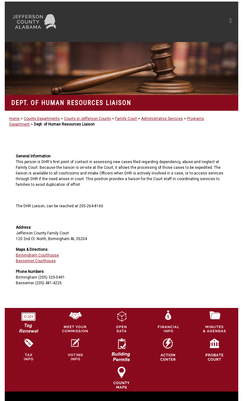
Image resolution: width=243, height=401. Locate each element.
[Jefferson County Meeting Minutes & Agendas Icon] (214, 322)
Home (14, 118)
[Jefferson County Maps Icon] (121, 377)
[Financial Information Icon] (168, 322)
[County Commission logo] (75, 322)
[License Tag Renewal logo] (28, 320)
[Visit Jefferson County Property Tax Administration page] (28, 349)
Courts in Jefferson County (87, 118)
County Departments (42, 118)
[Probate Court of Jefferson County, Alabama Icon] (214, 349)
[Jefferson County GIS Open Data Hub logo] (121, 322)
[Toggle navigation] (170, 22)
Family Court (126, 118)
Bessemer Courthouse (36, 261)
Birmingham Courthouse (37, 255)
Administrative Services (162, 118)
